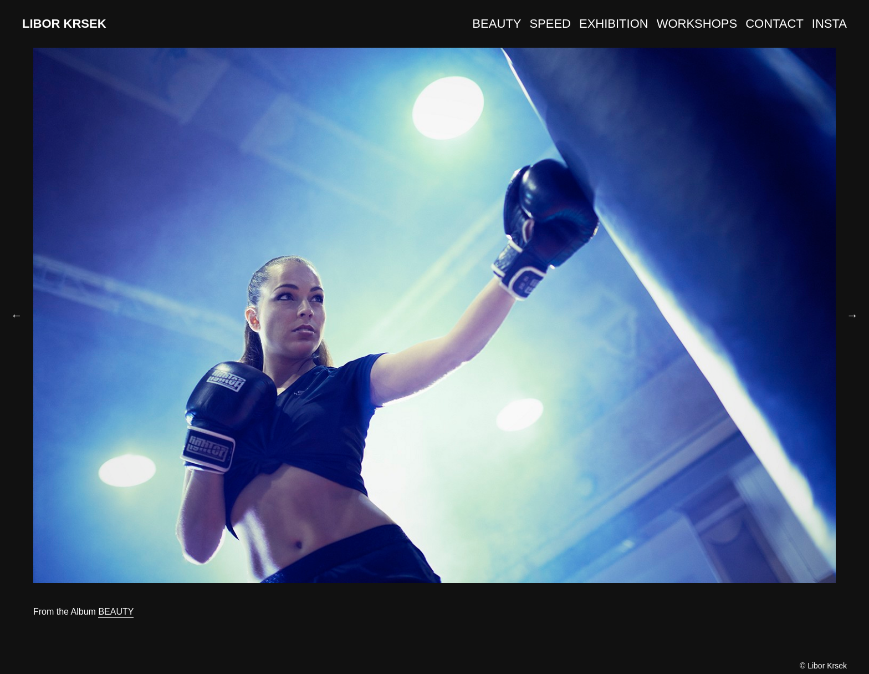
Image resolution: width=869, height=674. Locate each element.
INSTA (829, 24)
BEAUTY (496, 24)
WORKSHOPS (697, 24)
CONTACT (774, 24)
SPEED (550, 24)
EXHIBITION (613, 24)
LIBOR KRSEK (64, 24)
